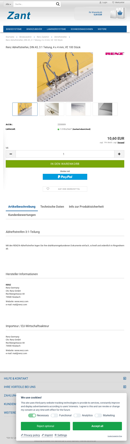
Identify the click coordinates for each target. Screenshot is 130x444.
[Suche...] (8, 4)
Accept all (97, 426)
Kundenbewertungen (22, 215)
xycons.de (91, 441)
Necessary (43, 415)
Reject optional (45, 426)
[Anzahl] (65, 154)
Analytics (87, 415)
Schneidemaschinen (82, 29)
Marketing (109, 415)
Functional (65, 415)
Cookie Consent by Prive (115, 436)
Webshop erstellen (42, 441)
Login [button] (103, 2)
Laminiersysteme (56, 29)
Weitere (102, 29)
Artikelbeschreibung (21, 206)
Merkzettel (118, 2)
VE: (7, 148)
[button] (11, 154)
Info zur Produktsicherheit (86, 206)
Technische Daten (52, 206)
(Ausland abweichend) (81, 129)
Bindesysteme (14, 29)
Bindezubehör (34, 29)
